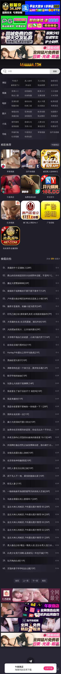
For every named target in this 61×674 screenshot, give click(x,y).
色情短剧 (28, 136)
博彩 (4, 82)
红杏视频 (15, 136)
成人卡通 (41, 101)
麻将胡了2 (15, 85)
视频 (4, 92)
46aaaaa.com (30, 64)
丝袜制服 (28, 95)
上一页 (25, 580)
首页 (17, 580)
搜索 (55, 71)
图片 (4, 113)
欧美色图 (41, 111)
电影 (4, 103)
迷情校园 (15, 126)
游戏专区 (54, 81)
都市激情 (15, 122)
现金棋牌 (41, 85)
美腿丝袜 (15, 116)
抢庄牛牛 (54, 85)
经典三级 (28, 105)
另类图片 (54, 116)
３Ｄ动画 (54, 91)
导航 (4, 134)
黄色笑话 (41, 126)
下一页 (35, 580)
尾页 (44, 580)
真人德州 (28, 81)
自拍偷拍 (28, 91)
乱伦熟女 (41, 105)
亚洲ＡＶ (15, 91)
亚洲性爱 (15, 101)
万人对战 (41, 81)
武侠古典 (54, 122)
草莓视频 (41, 132)
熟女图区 (41, 116)
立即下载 (48, 668)
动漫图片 (54, 111)
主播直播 (41, 95)
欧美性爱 (54, 101)
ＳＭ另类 (54, 95)
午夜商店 (28, 132)
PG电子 (15, 81)
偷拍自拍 (28, 101)
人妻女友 (41, 122)
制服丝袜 (15, 105)
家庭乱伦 (28, 122)
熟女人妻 (15, 95)
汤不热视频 (54, 132)
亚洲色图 (28, 111)
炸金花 (28, 85)
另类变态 (54, 105)
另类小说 (28, 126)
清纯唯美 (28, 116)
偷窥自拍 (15, 111)
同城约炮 (15, 132)
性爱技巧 (54, 126)
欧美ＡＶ (41, 91)
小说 (4, 123)
